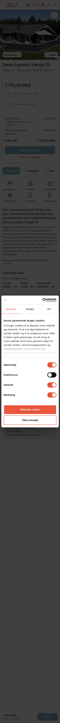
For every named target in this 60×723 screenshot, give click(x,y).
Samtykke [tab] (11, 309)
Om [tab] (49, 309)
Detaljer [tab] (30, 309)
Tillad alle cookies (30, 409)
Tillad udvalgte (30, 420)
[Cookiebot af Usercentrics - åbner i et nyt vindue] (42, 300)
